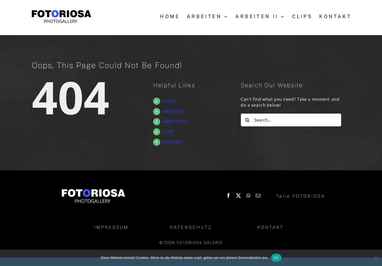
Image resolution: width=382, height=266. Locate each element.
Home (169, 101)
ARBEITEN (173, 111)
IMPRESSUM (111, 227)
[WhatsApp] (248, 195)
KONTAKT (173, 142)
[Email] (258, 195)
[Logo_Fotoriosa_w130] (93, 189)
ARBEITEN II (175, 121)
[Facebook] (228, 195)
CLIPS (169, 132)
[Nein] (375, 257)
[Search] (247, 120)
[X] (238, 195)
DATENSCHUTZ (191, 227)
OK (276, 258)
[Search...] (291, 120)
